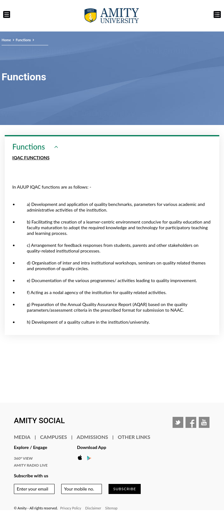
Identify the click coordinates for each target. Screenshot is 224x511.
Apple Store (82, 458)
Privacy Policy (70, 508)
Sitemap (111, 508)
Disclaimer (93, 508)
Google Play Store (91, 458)
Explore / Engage (30, 447)
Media (22, 437)
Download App (91, 447)
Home (6, 40)
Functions (23, 40)
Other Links (134, 437)
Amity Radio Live (31, 465)
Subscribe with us (31, 475)
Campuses (53, 437)
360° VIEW (23, 458)
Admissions (92, 437)
